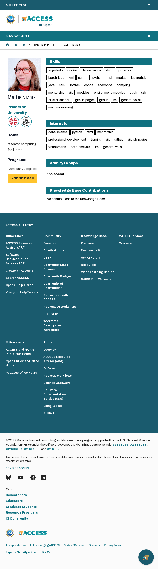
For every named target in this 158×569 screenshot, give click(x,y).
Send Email (22, 178)
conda (88, 85)
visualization (57, 147)
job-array (124, 70)
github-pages (85, 100)
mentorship (56, 92)
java (51, 85)
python (97, 77)
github (103, 100)
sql (80, 77)
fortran (75, 85)
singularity (55, 70)
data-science (91, 70)
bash (133, 92)
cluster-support (59, 100)
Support (21, 45)
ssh (143, 92)
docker (72, 70)
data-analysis (80, 147)
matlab (121, 77)
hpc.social (55, 174)
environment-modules (109, 92)
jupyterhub (138, 77)
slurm (109, 70)
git (71, 92)
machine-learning (60, 107)
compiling (123, 85)
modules (83, 92)
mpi (109, 77)
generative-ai (131, 100)
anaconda (105, 85)
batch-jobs (56, 77)
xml (71, 77)
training (96, 139)
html (62, 85)
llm (115, 100)
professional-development (67, 139)
